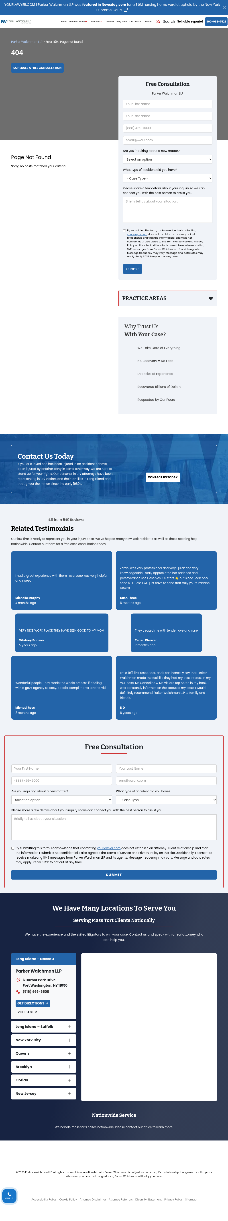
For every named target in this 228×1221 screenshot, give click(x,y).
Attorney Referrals (121, 1199)
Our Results (136, 21)
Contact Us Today (162, 477)
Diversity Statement (148, 1199)
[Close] (224, 7)
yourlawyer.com (137, 234)
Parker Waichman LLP (27, 42)
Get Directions (30, 1003)
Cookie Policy (68, 1199)
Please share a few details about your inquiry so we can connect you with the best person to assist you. (164, 190)
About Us (97, 21)
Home (64, 21)
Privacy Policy (173, 1199)
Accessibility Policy (44, 1199)
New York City (28, 1040)
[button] (165, 21)
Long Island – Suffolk (34, 1026)
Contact (148, 21)
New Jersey (26, 1093)
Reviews (110, 21)
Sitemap (191, 1199)
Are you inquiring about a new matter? (151, 151)
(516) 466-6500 (32, 991)
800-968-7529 (216, 21)
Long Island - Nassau (35, 958)
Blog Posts (121, 21)
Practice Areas (78, 21)
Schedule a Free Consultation (37, 68)
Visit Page (25, 1012)
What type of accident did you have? (150, 170)
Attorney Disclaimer (93, 1199)
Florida (22, 1080)
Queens (23, 1053)
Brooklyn (24, 1066)
